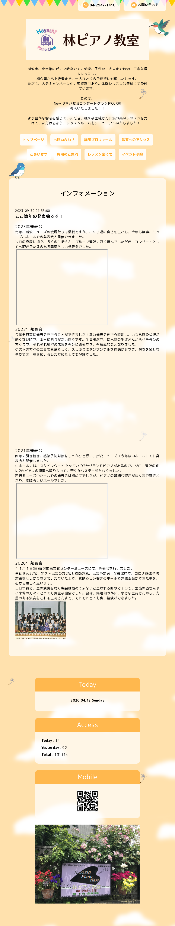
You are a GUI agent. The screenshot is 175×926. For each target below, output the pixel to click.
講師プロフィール (98, 139)
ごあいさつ (39, 154)
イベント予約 (132, 154)
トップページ (33, 139)
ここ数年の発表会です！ (39, 216)
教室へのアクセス (136, 139)
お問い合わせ (145, 5)
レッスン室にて (100, 154)
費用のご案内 (67, 154)
